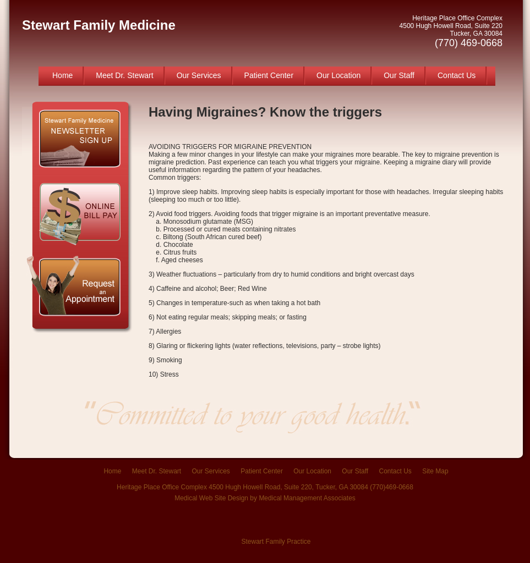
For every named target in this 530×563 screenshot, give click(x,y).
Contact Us (457, 75)
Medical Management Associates (307, 498)
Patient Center (269, 75)
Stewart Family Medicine (99, 25)
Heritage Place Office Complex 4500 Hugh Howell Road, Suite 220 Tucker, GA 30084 (451, 31)
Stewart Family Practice (275, 541)
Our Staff (399, 75)
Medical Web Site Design (211, 498)
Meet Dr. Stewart (124, 75)
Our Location (338, 75)
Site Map (435, 471)
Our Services (199, 75)
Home (62, 75)
